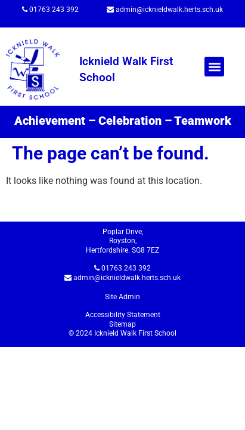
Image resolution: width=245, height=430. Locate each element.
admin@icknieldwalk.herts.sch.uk (169, 9)
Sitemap (122, 324)
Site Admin (122, 297)
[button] (214, 66)
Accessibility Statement (122, 315)
